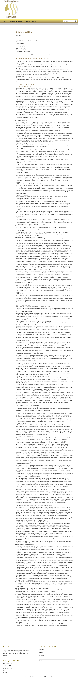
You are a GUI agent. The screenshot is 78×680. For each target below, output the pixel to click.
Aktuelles (28, 21)
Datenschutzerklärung (30, 676)
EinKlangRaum (20, 21)
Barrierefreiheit (49, 676)
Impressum (41, 676)
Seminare (12, 21)
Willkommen (5, 21)
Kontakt (34, 21)
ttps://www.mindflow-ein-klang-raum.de (27, 40)
